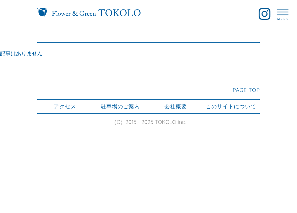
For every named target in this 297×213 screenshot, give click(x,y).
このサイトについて (231, 106)
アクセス (65, 106)
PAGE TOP (246, 90)
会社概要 (175, 106)
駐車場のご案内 (120, 106)
